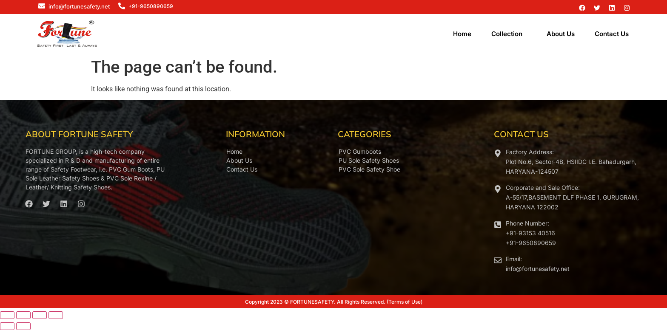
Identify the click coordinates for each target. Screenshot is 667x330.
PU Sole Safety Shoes (369, 160)
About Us (561, 34)
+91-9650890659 (150, 6)
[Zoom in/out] (7, 315)
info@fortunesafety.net (79, 6)
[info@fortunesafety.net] (41, 7)
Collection (506, 34)
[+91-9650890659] (121, 7)
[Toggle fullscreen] (23, 315)
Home (462, 34)
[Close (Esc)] (55, 315)
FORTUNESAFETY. (313, 302)
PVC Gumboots (360, 151)
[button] (509, 33)
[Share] (39, 315)
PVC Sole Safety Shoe (369, 169)
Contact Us (612, 34)
